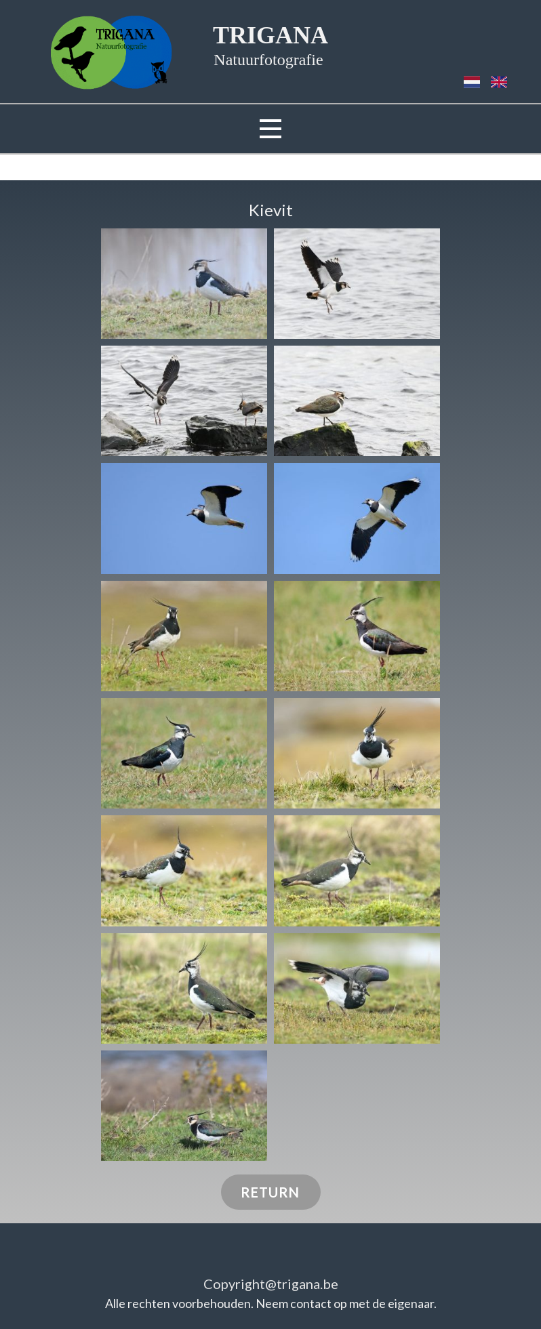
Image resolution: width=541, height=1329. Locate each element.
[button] (184, 283)
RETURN (270, 1192)
